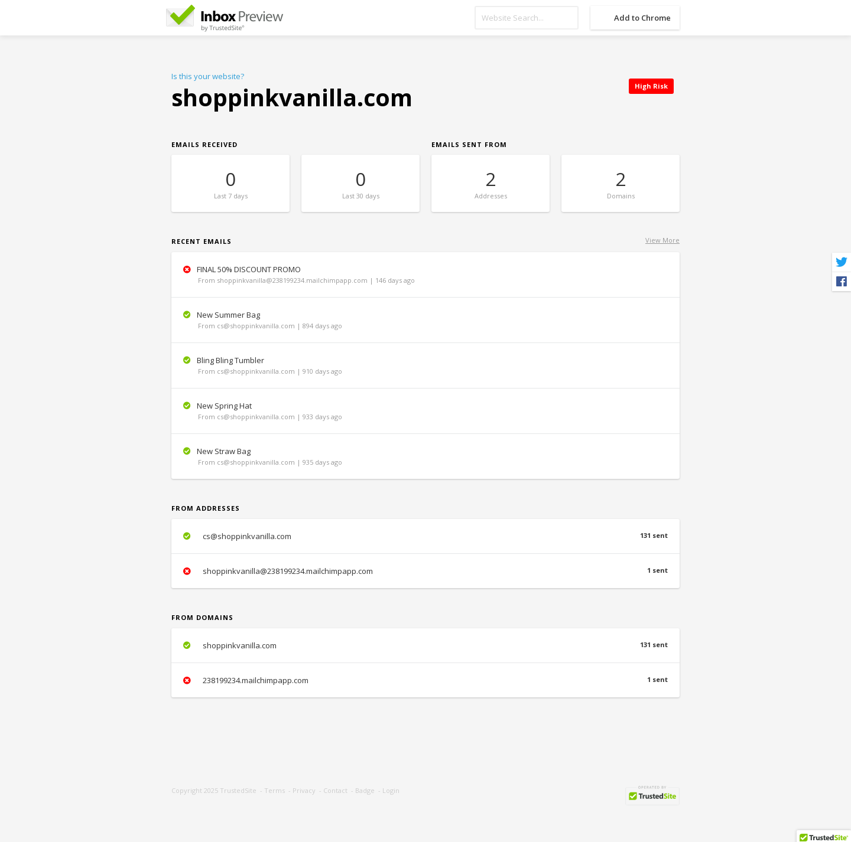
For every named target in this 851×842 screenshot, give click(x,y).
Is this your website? (207, 76)
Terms (274, 790)
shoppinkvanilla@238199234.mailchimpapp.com (425, 571)
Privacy (304, 790)
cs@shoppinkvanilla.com (425, 536)
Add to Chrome (642, 17)
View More (662, 240)
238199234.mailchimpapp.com (425, 680)
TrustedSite (238, 790)
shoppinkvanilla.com (425, 645)
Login (390, 790)
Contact (335, 790)
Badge (365, 790)
